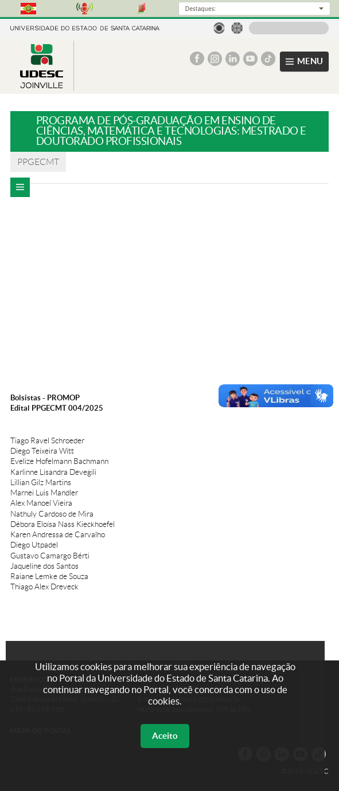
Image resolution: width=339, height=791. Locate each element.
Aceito (165, 736)
